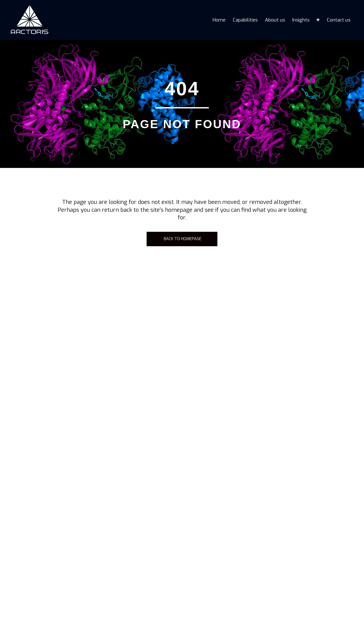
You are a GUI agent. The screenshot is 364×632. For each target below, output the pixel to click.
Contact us (338, 20)
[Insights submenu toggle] (318, 20)
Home (219, 20)
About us (275, 20)
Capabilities (245, 20)
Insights (300, 20)
